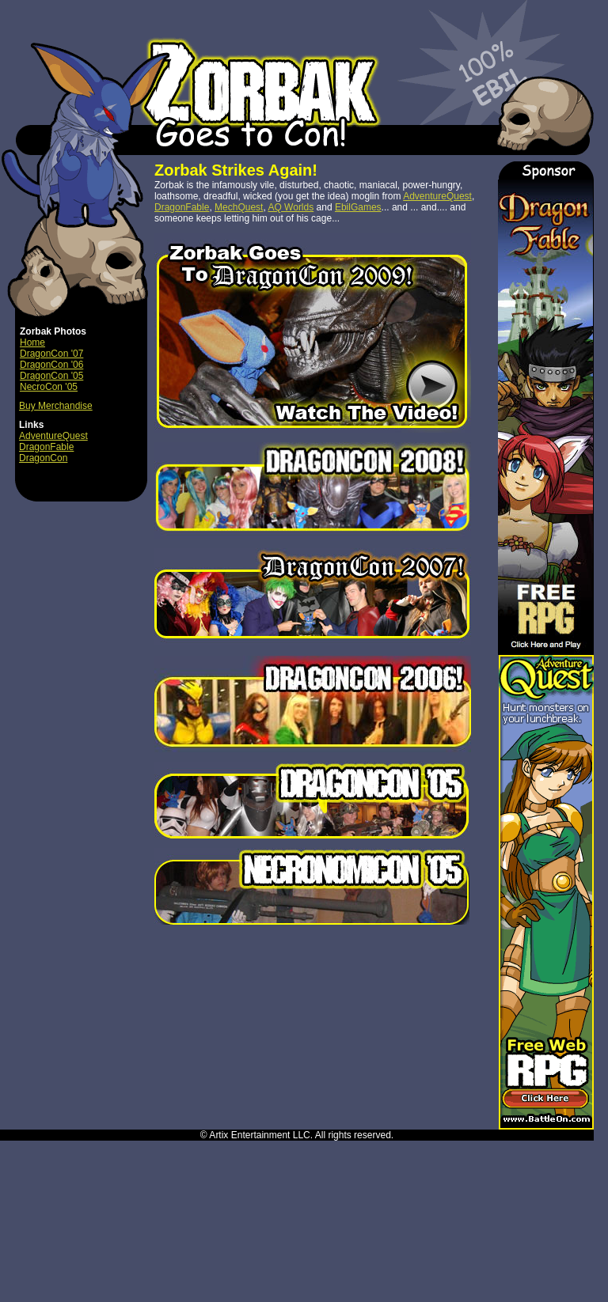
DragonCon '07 (51, 353)
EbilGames (358, 207)
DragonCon (43, 458)
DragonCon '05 (51, 375)
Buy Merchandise (56, 405)
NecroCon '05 (49, 386)
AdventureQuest (53, 435)
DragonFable (46, 446)
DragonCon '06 (51, 364)
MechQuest (239, 207)
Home (32, 342)
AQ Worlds (291, 207)
